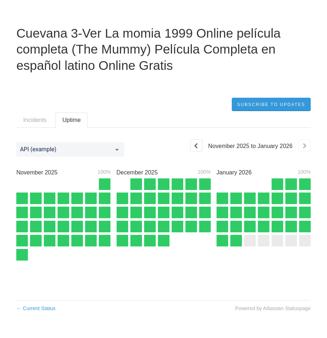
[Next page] (304, 145)
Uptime (71, 120)
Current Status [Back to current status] (35, 308)
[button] (271, 104)
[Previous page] (196, 145)
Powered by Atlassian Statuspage (273, 308)
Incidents (34, 120)
